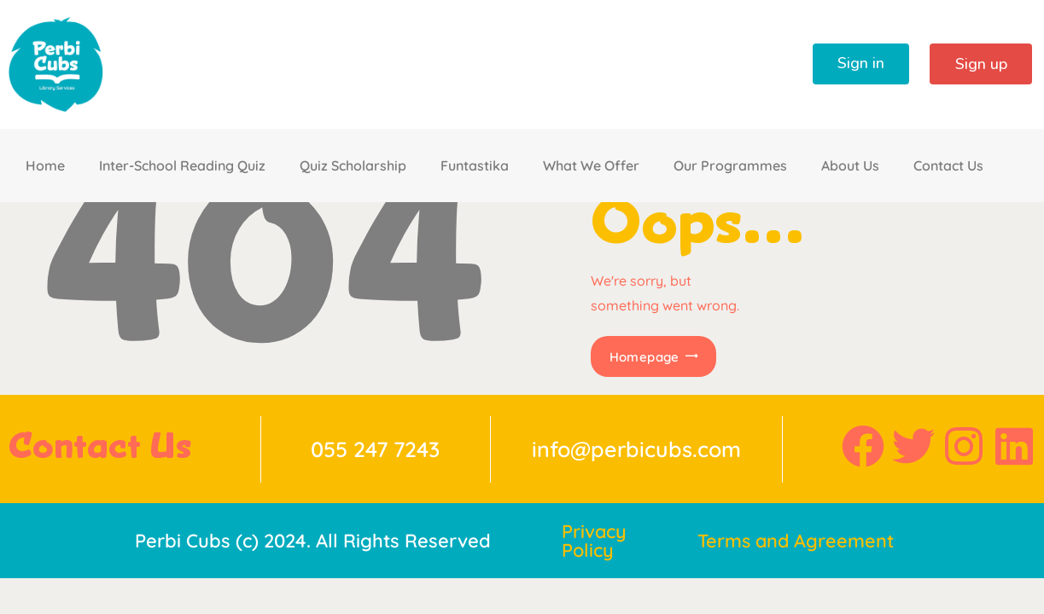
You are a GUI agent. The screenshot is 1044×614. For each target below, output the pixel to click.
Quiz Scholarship (353, 165)
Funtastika (474, 165)
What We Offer (591, 165)
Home (45, 165)
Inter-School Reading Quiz (182, 165)
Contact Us (948, 165)
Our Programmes (730, 165)
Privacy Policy (594, 540)
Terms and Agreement (797, 540)
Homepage (644, 357)
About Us (850, 165)
